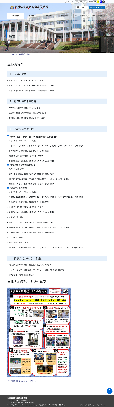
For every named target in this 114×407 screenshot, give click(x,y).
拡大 (76, 1)
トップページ (12, 54)
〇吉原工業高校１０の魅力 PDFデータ (22, 381)
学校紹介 (22, 54)
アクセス (83, 7)
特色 (29, 54)
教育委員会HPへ (96, 7)
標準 (81, 1)
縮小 (85, 1)
